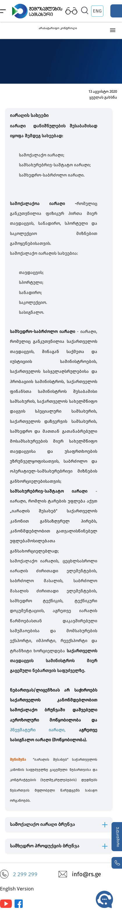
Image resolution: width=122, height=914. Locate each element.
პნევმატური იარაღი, (44, 730)
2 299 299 (25, 874)
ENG (97, 11)
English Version (17, 889)
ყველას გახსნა (103, 97)
